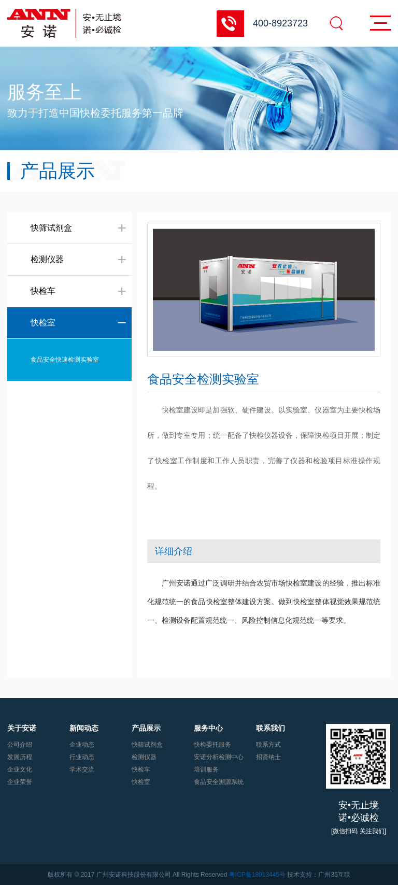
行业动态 (81, 757)
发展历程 (19, 757)
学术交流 (81, 769)
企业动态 (81, 744)
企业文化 (19, 769)
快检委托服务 (212, 744)
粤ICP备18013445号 (257, 874)
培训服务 (206, 769)
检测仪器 (144, 757)
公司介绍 (19, 744)
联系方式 (268, 744)
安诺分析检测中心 (219, 757)
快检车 (141, 769)
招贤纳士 (268, 757)
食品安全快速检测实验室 (65, 359)
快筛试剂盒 (147, 744)
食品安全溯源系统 (219, 782)
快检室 (141, 782)
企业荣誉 (19, 782)
